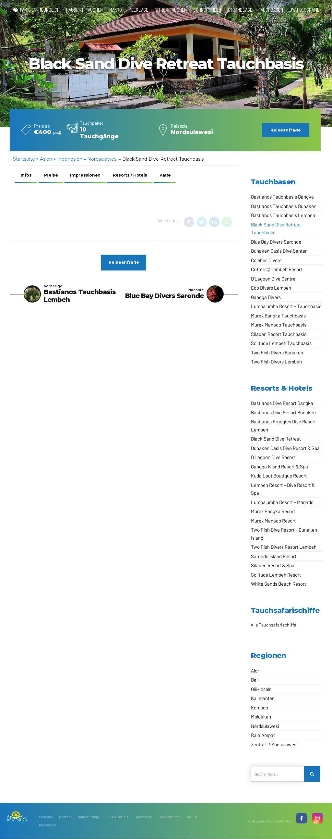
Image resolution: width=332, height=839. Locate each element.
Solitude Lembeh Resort (276, 575)
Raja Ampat (263, 735)
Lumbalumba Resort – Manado (282, 502)
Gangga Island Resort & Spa (279, 466)
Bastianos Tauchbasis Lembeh (283, 215)
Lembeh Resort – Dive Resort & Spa (283, 489)
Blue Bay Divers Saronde (276, 242)
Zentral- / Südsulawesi (274, 744)
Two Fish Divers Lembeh (276, 361)
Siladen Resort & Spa (272, 565)
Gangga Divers (266, 297)
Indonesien (69, 159)
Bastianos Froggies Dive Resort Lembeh (283, 425)
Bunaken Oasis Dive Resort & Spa (285, 448)
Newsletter (143, 817)
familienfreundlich (40, 10)
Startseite (24, 159)
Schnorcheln (207, 10)
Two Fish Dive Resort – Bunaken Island (284, 534)
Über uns (46, 817)
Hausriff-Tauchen (84, 10)
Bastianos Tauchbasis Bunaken (283, 206)
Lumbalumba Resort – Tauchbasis (286, 306)
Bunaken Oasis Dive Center (279, 251)
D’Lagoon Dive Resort (273, 457)
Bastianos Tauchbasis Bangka (282, 197)
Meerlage (138, 10)
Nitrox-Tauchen (171, 10)
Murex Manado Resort (273, 520)
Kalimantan (263, 698)
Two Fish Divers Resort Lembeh (283, 547)
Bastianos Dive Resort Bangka (282, 403)
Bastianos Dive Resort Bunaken (283, 412)
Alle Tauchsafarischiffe (273, 624)
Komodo (259, 707)
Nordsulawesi (102, 159)
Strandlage (240, 10)
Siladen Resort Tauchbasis (278, 334)
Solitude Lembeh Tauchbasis (281, 343)
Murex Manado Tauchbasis (278, 325)
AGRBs (192, 817)
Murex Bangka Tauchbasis (278, 315)
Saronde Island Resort (273, 556)
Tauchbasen (271, 10)
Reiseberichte (170, 817)
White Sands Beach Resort (278, 584)
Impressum (47, 825)
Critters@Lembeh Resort (276, 269)
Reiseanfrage (88, 817)
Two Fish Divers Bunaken (277, 352)
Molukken (261, 716)
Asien (46, 159)
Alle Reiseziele (116, 817)
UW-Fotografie (304, 10)
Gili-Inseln (261, 689)
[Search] (312, 774)
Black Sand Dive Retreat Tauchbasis (276, 229)
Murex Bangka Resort (273, 511)
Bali (255, 680)
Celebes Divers (266, 260)
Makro (115, 10)
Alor (255, 670)
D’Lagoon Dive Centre (273, 279)
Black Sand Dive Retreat (276, 439)
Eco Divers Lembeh (271, 288)
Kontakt (65, 817)
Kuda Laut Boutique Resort (279, 475)
